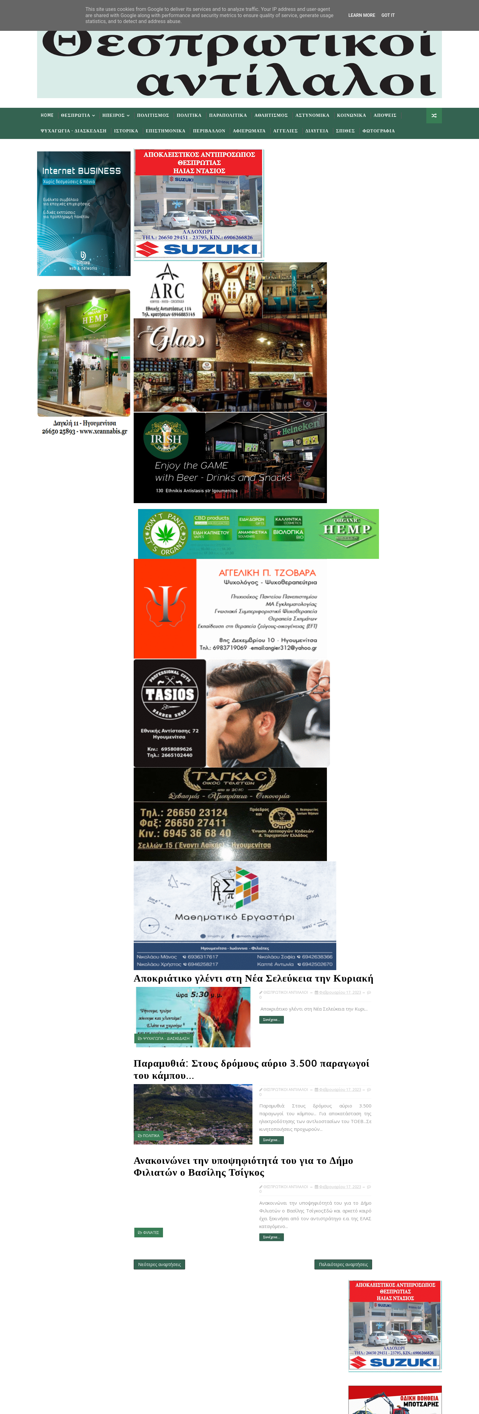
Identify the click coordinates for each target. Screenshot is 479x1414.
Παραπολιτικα (236, 114)
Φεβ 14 (366, 866)
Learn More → (98, 1327)
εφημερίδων (402, 611)
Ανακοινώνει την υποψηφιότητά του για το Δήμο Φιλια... (394, 844)
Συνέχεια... (244, 1027)
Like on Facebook (226, 1331)
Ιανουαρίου (365, 948)
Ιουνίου (361, 718)
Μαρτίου (362, 737)
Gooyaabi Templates (168, 1404)
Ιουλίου (361, 712)
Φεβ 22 (366, 781)
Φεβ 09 (366, 898)
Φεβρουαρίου (367, 743)
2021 (353, 961)
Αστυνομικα (320, 114)
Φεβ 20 (366, 794)
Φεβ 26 (366, 756)
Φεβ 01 (366, 942)
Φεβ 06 (366, 917)
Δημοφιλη (387, 627)
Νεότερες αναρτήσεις (167, 1255)
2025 (353, 661)
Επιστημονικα (174, 129)
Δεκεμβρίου (365, 680)
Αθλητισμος (279, 114)
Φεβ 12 (366, 879)
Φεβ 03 (366, 930)
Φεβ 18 (366, 806)
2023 (353, 674)
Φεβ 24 (366, 768)
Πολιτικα (196, 114)
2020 (353, 967)
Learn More (361, 15)
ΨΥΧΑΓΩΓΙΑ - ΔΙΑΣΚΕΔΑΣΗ (174, 1039)
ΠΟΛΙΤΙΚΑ (159, 1130)
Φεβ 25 (366, 762)
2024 (353, 667)
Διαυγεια (324, 129)
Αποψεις (393, 114)
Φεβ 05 (366, 923)
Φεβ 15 (366, 860)
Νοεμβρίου (365, 686)
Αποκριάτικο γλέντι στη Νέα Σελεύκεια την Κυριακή (230, 973)
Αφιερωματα (257, 129)
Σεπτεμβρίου (367, 699)
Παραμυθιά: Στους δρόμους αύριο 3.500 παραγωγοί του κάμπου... (233, 1064)
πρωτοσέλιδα (378, 611)
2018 (353, 980)
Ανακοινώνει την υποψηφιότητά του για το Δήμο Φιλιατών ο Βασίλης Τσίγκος (238, 1158)
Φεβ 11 (366, 885)
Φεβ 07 (366, 911)
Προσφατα (356, 627)
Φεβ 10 (366, 892)
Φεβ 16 (366, 854)
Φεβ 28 (366, 749)
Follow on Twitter (226, 1312)
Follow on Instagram (226, 1368)
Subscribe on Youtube (226, 1349)
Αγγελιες (293, 129)
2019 (353, 974)
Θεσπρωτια (83, 114)
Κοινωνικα (359, 114)
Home (55, 114)
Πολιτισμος (161, 114)
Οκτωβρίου (365, 693)
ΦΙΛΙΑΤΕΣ (159, 1223)
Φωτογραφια (386, 129)
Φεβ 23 (366, 775)
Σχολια (418, 627)
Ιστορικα (134, 129)
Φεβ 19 (366, 800)
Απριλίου (363, 731)
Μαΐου (360, 724)
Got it (388, 15)
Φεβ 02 (366, 936)
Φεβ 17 (366, 813)
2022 (353, 955)
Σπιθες (353, 129)
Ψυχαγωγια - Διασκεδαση (81, 129)
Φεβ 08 (366, 904)
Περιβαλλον (217, 129)
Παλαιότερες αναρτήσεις (306, 1255)
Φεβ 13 (366, 873)
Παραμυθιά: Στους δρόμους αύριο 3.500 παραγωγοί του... (391, 833)
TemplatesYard (97, 1404)
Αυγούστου (365, 705)
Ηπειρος (121, 114)
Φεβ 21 (366, 787)
